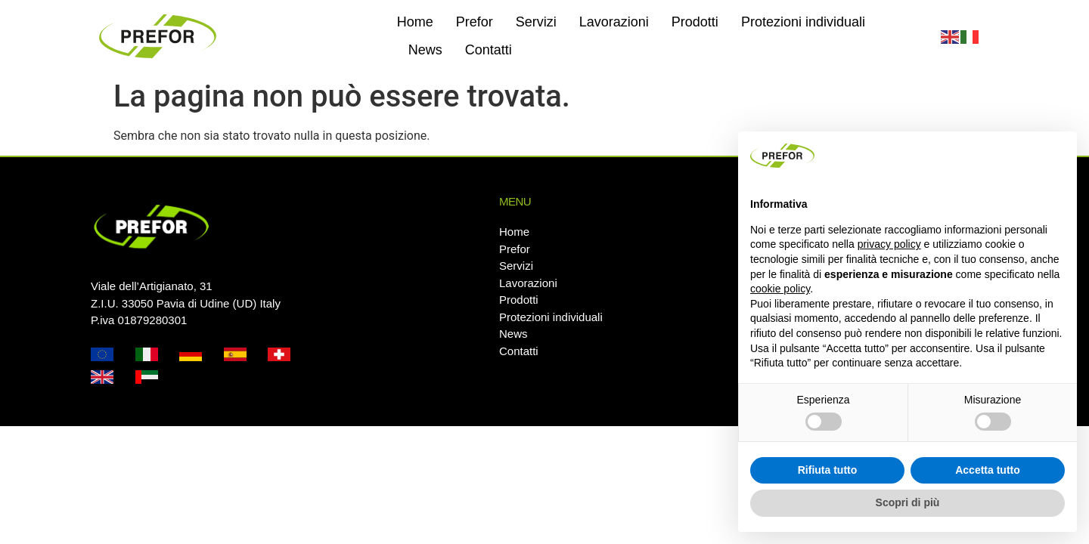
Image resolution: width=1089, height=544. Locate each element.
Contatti (488, 49)
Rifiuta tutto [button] (828, 470)
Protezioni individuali (803, 21)
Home (415, 21)
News (425, 49)
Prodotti (695, 21)
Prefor (474, 21)
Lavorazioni (614, 21)
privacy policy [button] (889, 244)
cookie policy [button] (780, 289)
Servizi (536, 21)
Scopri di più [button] (908, 502)
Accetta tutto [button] (987, 470)
